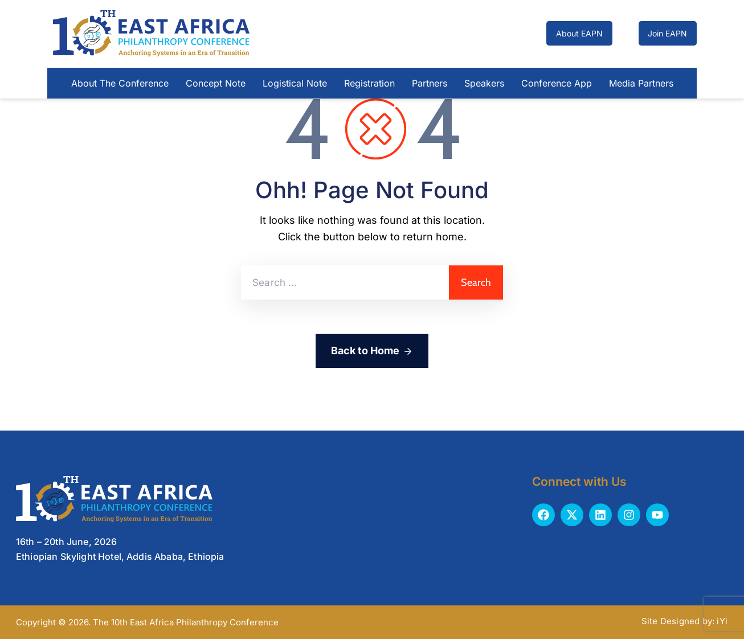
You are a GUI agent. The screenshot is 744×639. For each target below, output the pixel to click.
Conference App (556, 83)
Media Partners (641, 83)
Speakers (484, 83)
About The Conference (120, 83)
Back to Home (372, 351)
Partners (429, 83)
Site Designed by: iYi (684, 621)
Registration (369, 83)
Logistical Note (295, 83)
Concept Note (216, 83)
